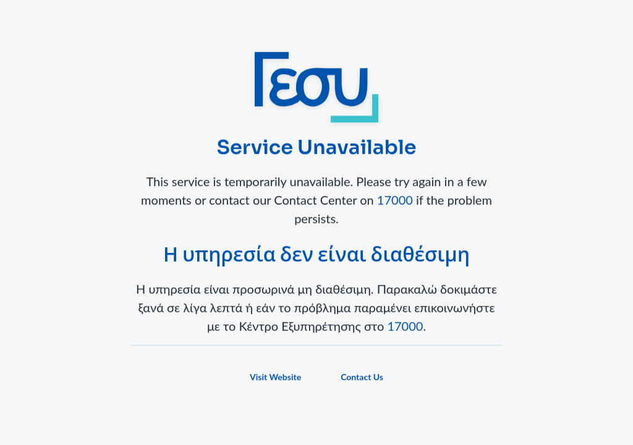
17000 (395, 200)
